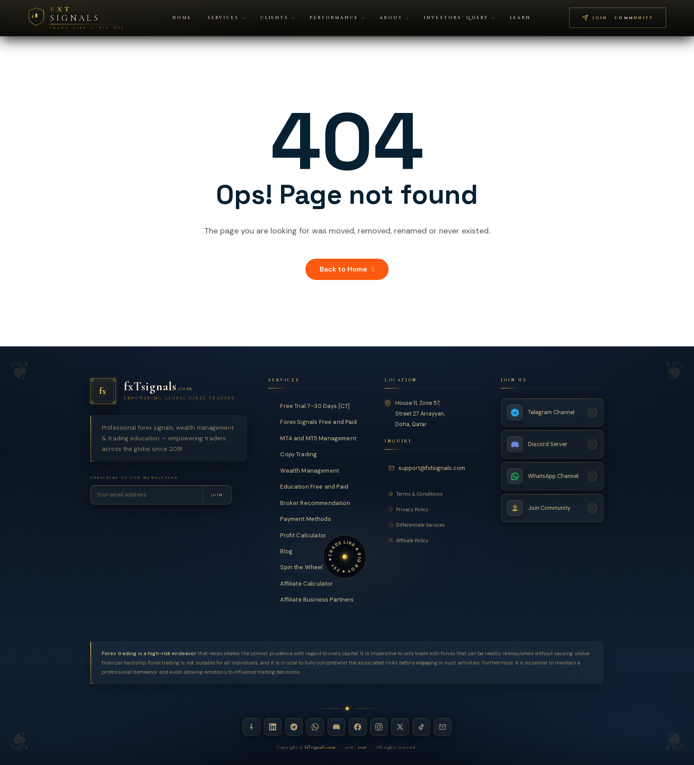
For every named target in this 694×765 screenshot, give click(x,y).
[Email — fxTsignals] (442, 727)
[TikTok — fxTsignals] (421, 727)
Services (226, 18)
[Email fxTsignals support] (428, 468)
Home (182, 18)
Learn (520, 18)
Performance (337, 18)
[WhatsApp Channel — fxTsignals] (552, 476)
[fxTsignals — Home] (168, 391)
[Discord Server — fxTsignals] (552, 444)
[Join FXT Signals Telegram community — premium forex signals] (618, 18)
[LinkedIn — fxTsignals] (272, 727)
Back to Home (347, 269)
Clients (277, 18)
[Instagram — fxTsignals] (379, 727)
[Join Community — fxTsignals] (552, 508)
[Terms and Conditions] (432, 494)
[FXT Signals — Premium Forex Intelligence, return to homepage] (76, 18)
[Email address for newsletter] (147, 494)
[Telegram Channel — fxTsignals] (552, 412)
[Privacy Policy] (432, 509)
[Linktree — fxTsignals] (251, 727)
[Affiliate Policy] (432, 540)
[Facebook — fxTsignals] (357, 727)
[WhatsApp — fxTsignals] (315, 727)
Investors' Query (459, 18)
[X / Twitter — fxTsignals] (400, 727)
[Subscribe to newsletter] (217, 494)
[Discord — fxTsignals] (336, 727)
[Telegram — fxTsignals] (294, 727)
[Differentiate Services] (432, 525)
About (394, 18)
